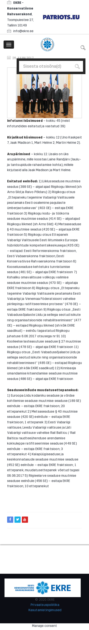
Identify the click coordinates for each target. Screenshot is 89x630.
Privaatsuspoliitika (45, 605)
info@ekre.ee (23, 31)
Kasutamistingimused (45, 610)
